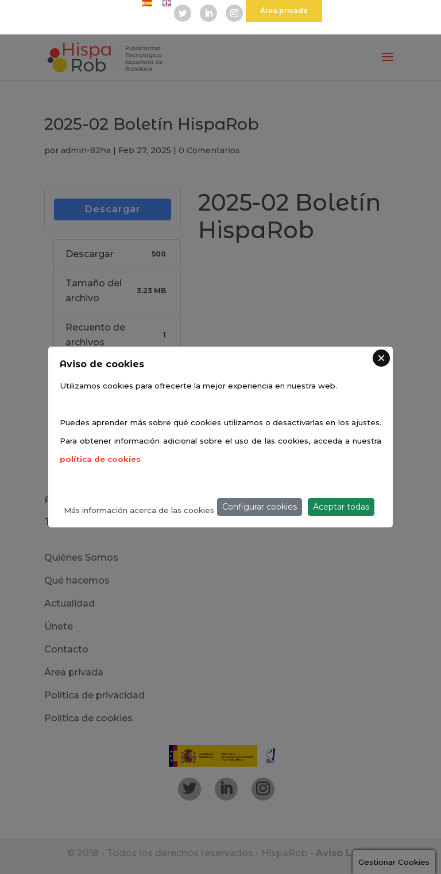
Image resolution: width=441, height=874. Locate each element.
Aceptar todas (341, 507)
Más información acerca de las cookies (139, 510)
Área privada (284, 10)
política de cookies (100, 459)
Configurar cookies (259, 507)
